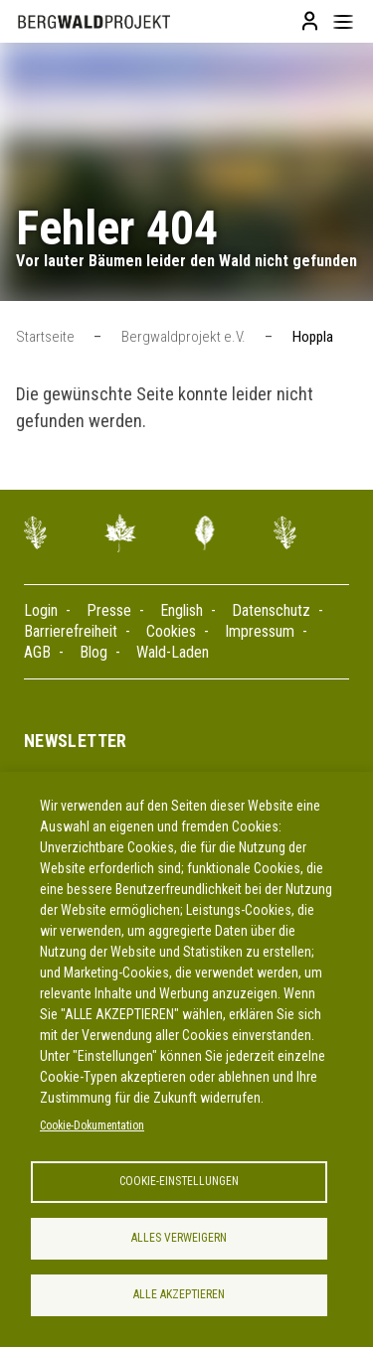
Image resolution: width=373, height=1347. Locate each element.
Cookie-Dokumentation (92, 1125)
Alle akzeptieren (179, 1294)
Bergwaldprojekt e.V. (183, 337)
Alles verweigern (179, 1238)
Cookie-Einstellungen (179, 1181)
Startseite (45, 337)
